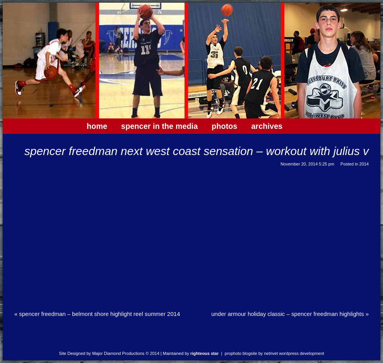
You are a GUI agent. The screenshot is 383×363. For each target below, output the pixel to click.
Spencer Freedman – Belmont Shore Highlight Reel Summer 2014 (97, 314)
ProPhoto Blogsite (241, 353)
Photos (224, 126)
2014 (364, 164)
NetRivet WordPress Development (294, 353)
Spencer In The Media (159, 126)
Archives (266, 126)
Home (97, 126)
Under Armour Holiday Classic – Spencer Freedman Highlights (290, 314)
